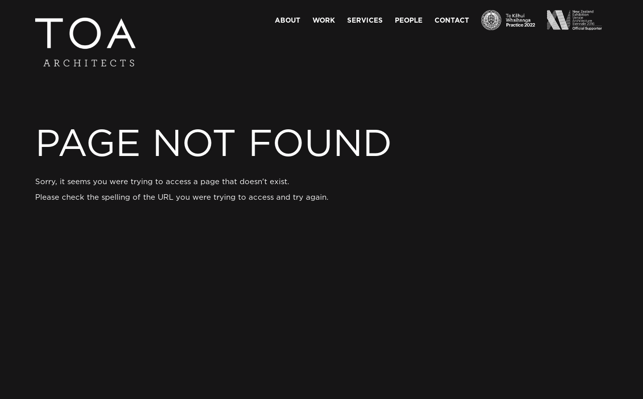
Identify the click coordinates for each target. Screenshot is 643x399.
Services (365, 20)
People (408, 20)
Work (323, 20)
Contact (452, 20)
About (287, 20)
